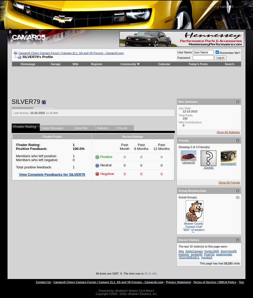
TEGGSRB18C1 (189, 257)
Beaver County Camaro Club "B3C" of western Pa (193, 228)
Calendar (164, 64)
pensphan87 (229, 163)
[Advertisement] (126, 82)
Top (241, 282)
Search (230, 64)
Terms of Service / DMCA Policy (214, 282)
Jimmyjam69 (228, 251)
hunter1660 (211, 251)
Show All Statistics (228, 132)
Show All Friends (229, 182)
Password (183, 57)
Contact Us (43, 282)
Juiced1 (208, 167)
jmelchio (184, 254)
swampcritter (224, 254)
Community (130, 64)
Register (96, 64)
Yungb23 (206, 257)
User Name (184, 52)
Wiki (76, 64)
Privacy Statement (178, 282)
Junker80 (196, 254)
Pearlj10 (209, 254)
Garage (56, 64)
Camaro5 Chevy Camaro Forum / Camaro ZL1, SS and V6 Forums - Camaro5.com (71, 53)
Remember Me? (228, 52)
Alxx (181, 251)
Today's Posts (198, 64)
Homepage (28, 64)
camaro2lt (188, 162)
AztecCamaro (194, 251)
